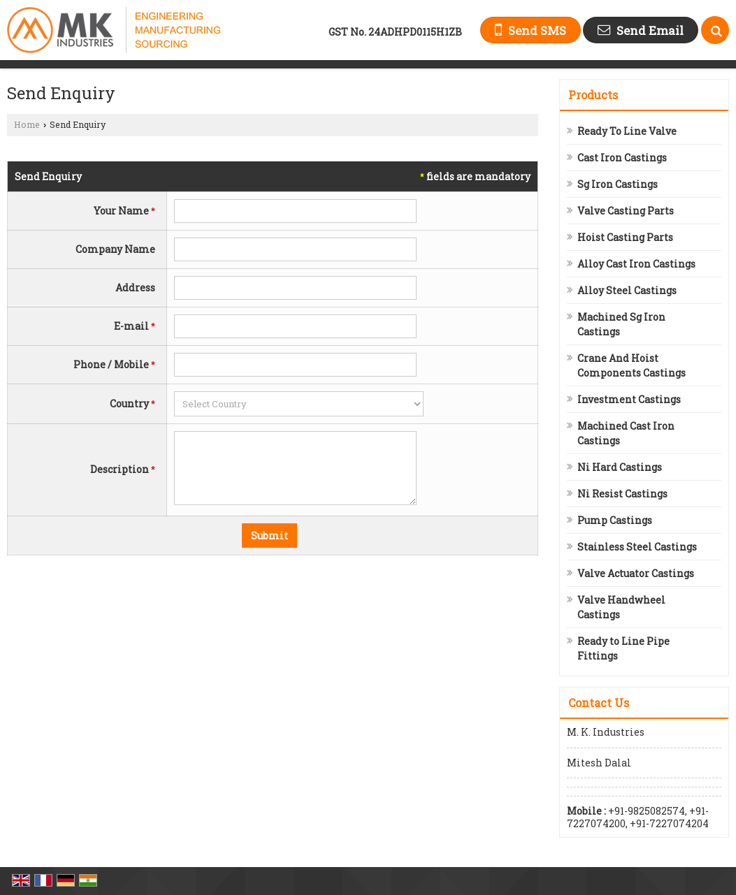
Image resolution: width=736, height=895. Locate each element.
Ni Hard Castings (619, 467)
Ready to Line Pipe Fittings (623, 648)
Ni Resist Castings (622, 493)
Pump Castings (614, 520)
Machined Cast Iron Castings (625, 433)
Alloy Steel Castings (627, 290)
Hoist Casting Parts (625, 237)
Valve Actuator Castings (635, 573)
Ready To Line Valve (627, 131)
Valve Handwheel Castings (621, 607)
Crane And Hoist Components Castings (631, 365)
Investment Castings (629, 399)
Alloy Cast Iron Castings (636, 263)
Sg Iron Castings (617, 184)
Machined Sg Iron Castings (621, 324)
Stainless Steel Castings (637, 546)
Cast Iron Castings (622, 157)
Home (27, 124)
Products (593, 94)
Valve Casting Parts (625, 210)
